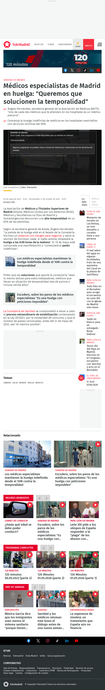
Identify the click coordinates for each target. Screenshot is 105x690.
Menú (99, 44)
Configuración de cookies (36, 673)
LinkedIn (91, 70)
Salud (15, 383)
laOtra (42, 656)
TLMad (51, 44)
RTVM (6, 651)
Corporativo (12, 663)
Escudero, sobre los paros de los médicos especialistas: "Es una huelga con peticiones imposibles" (10, 297)
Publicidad (69, 668)
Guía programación (56, 656)
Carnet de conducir (16, 521)
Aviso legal (8, 673)
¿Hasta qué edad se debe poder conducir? (18, 509)
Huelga (30, 383)
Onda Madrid (65, 44)
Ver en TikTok (57, 641)
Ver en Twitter (38, 641)
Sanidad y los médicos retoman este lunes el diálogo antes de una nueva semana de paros (51, 598)
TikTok (85, 70)
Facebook (65, 70)
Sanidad (7, 383)
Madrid (22, 383)
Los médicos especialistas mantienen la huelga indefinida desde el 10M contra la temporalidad (10, 261)
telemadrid (12, 684)
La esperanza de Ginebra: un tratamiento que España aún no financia (84, 598)
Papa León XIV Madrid (82, 521)
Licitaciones (31, 671)
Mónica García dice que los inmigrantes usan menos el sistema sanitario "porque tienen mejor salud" (18, 598)
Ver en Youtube (76, 640)
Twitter (72, 70)
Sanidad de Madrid (14, 80)
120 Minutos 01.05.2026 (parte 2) (51, 559)
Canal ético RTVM (47, 671)
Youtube (98, 70)
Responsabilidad (27, 668)
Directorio (57, 668)
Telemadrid (18, 656)
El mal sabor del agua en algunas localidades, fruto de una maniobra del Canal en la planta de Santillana (82, 245)
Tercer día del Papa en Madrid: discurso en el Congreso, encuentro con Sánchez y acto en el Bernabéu (82, 341)
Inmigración (12, 610)
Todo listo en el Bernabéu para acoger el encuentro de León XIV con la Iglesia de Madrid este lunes (82, 281)
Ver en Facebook (28, 641)
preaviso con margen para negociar (40, 235)
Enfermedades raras (82, 610)
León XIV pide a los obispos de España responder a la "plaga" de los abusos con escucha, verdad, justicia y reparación (84, 509)
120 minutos (12, 571)
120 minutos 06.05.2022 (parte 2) (18, 559)
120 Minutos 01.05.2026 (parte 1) (84, 559)
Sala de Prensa (10, 668)
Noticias (38, 44)
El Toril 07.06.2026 (82, 376)
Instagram (78, 70)
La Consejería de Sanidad (19, 311)
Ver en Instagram (47, 640)
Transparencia (43, 668)
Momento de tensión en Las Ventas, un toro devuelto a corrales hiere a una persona (82, 212)
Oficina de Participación (68, 671)
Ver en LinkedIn (67, 640)
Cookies (19, 673)
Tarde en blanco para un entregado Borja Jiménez (82, 314)
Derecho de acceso (84, 668)
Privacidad (86, 671)
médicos (39, 383)
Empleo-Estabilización (13, 671)
